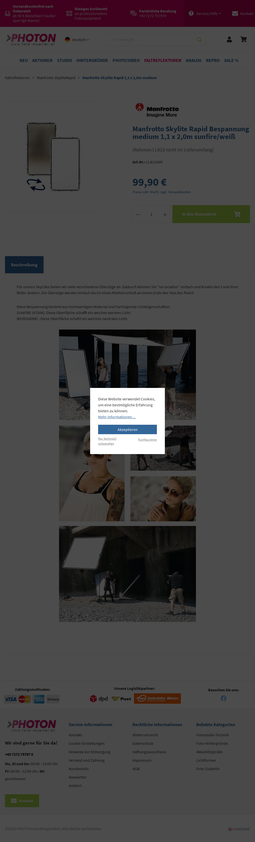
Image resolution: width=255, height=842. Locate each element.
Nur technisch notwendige (107, 440)
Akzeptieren (128, 429)
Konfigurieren (147, 439)
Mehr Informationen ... (117, 416)
